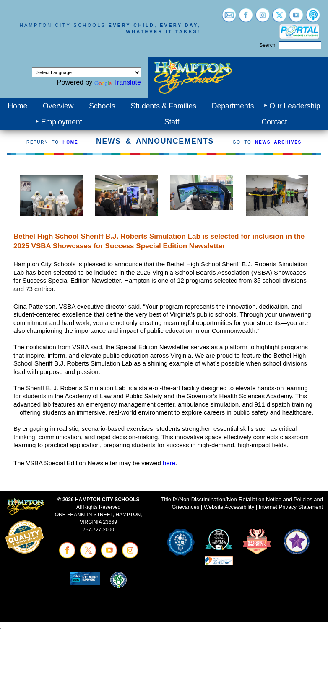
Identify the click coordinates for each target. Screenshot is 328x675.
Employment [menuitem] (61, 122)
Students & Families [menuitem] (163, 106)
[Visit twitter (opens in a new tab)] (279, 18)
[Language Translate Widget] (86, 72)
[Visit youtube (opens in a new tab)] (296, 18)
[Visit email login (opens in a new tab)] (229, 18)
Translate (117, 82)
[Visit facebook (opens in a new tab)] (245, 18)
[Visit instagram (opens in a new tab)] (262, 18)
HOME (70, 142)
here (169, 462)
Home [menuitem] (17, 106)
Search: (267, 45)
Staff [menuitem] (172, 122)
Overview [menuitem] (58, 106)
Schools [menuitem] (102, 106)
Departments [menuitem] (233, 106)
